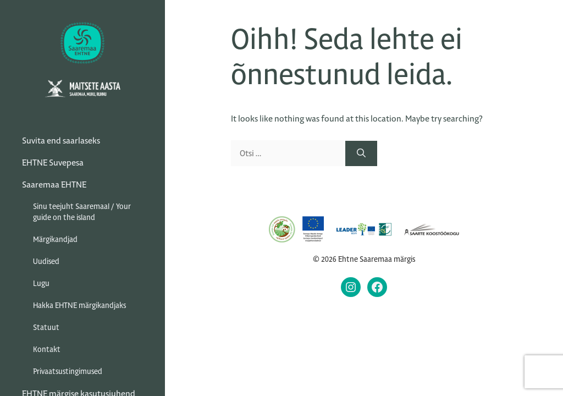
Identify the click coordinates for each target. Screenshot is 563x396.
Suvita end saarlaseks (61, 140)
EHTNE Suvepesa (53, 162)
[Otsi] (361, 153)
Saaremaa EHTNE (54, 184)
